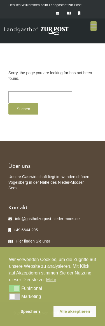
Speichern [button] (30, 311)
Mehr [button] (51, 279)
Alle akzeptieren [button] (74, 311)
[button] (14, 288)
